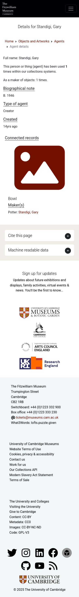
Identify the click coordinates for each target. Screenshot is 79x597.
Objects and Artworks (33, 41)
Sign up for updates (39, 273)
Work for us (17, 465)
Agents (59, 41)
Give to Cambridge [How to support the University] (22, 512)
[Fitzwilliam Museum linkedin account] (53, 552)
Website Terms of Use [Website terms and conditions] (25, 449)
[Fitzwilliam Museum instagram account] (26, 552)
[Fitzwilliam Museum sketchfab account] (66, 552)
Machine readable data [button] (28, 250)
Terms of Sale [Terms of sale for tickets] (19, 480)
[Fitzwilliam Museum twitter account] (12, 552)
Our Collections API (23, 470)
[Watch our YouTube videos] (40, 565)
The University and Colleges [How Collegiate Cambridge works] (29, 501)
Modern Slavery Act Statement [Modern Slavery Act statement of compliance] (31, 475)
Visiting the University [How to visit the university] (24, 507)
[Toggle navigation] (71, 9)
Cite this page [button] (20, 235)
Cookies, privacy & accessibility (31, 454)
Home (9, 41)
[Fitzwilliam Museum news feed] (53, 565)
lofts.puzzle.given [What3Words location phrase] (43, 423)
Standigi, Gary (28, 212)
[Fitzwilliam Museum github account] (26, 565)
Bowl (12, 198)
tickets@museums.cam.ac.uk (37, 417)
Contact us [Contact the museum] (17, 459)
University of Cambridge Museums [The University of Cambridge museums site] (34, 444)
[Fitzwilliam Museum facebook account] (40, 552)
